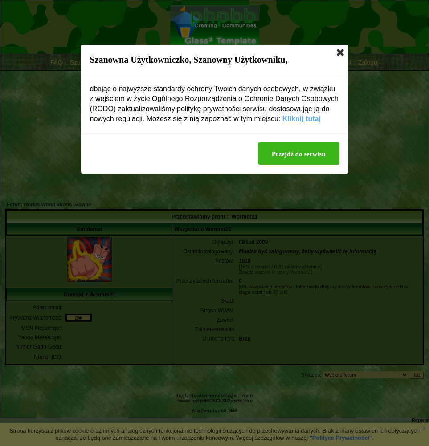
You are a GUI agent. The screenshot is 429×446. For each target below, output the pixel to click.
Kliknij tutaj (301, 118)
